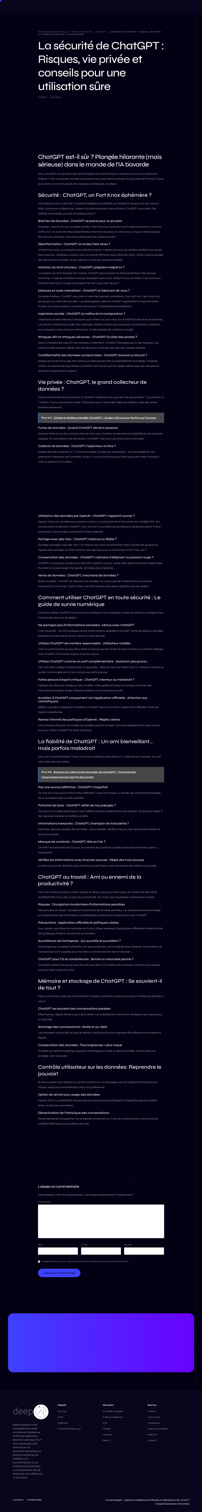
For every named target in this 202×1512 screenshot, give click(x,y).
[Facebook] (162, 7)
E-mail (84, 1245)
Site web (128, 1245)
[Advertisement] (101, 125)
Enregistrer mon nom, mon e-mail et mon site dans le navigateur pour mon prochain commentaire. (85, 1261)
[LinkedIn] (168, 7)
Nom (41, 1245)
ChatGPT (42, 97)
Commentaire (45, 1202)
